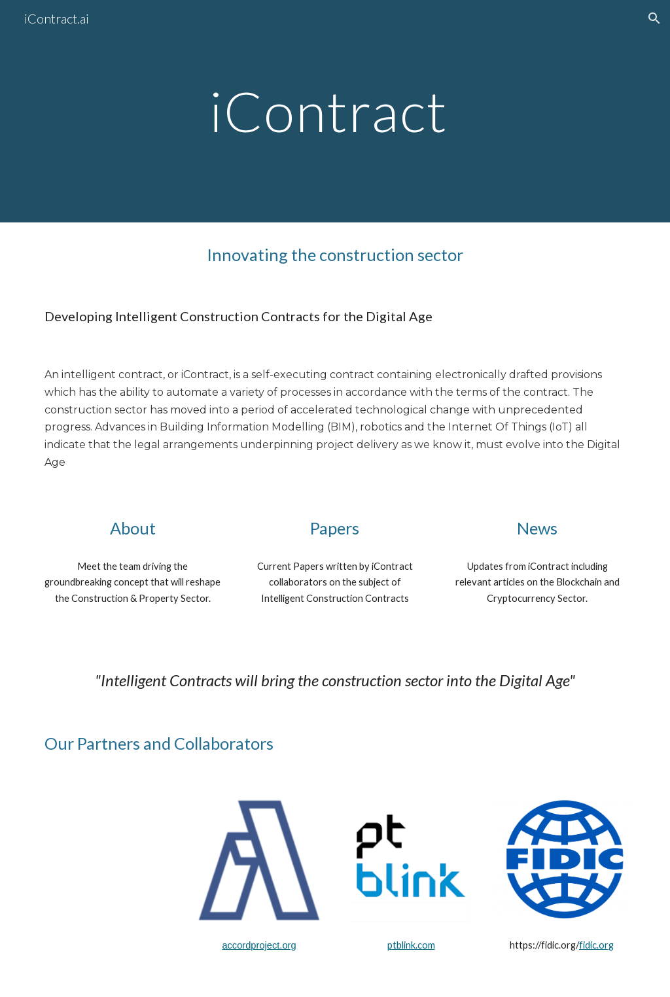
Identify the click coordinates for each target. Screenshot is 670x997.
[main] (334, 111)
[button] (654, 18)
